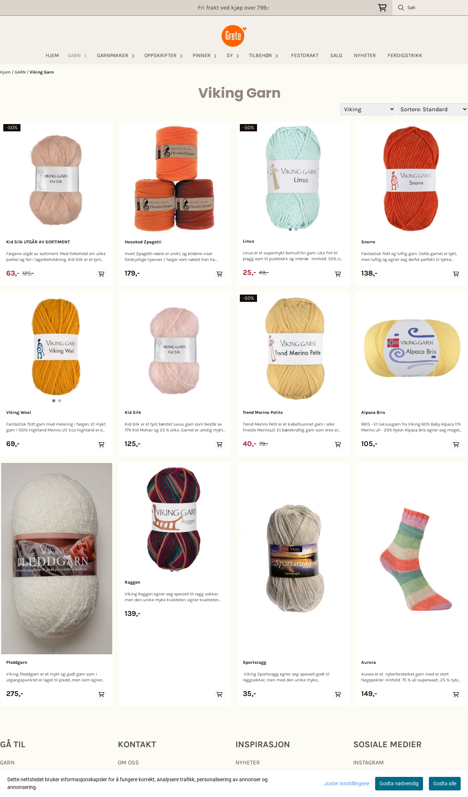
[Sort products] (432, 109)
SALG (336, 55)
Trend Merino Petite (263, 412)
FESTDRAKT (304, 55)
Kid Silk (133, 412)
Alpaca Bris (373, 412)
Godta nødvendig (399, 783)
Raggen (132, 582)
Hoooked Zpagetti (143, 241)
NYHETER (365, 55)
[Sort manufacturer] (367, 109)
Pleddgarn (16, 662)
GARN (21, 72)
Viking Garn (42, 72)
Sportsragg (254, 662)
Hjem (6, 72)
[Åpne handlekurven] (382, 8)
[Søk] (430, 7)
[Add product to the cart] (101, 274)
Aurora (368, 662)
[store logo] (233, 36)
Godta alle (444, 783)
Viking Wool (18, 412)
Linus (248, 241)
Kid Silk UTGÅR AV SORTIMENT (38, 241)
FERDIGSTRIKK (405, 55)
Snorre (368, 241)
